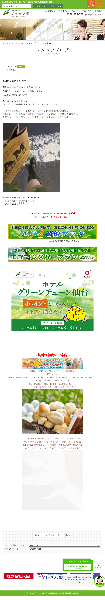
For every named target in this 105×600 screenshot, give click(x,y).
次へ (68, 535)
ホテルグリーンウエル (14, 43)
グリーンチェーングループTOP (49, 6)
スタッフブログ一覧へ (52, 535)
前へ (37, 535)
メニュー (100, 6)
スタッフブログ (33, 43)
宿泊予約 (91, 6)
